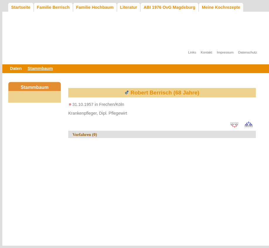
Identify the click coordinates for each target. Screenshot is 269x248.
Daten (16, 68)
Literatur (128, 7)
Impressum (225, 52)
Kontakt (206, 52)
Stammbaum (40, 68)
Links (192, 52)
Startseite (20, 7)
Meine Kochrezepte (221, 7)
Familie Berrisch (53, 7)
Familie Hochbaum (95, 7)
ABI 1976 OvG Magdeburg (169, 7)
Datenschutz (247, 52)
